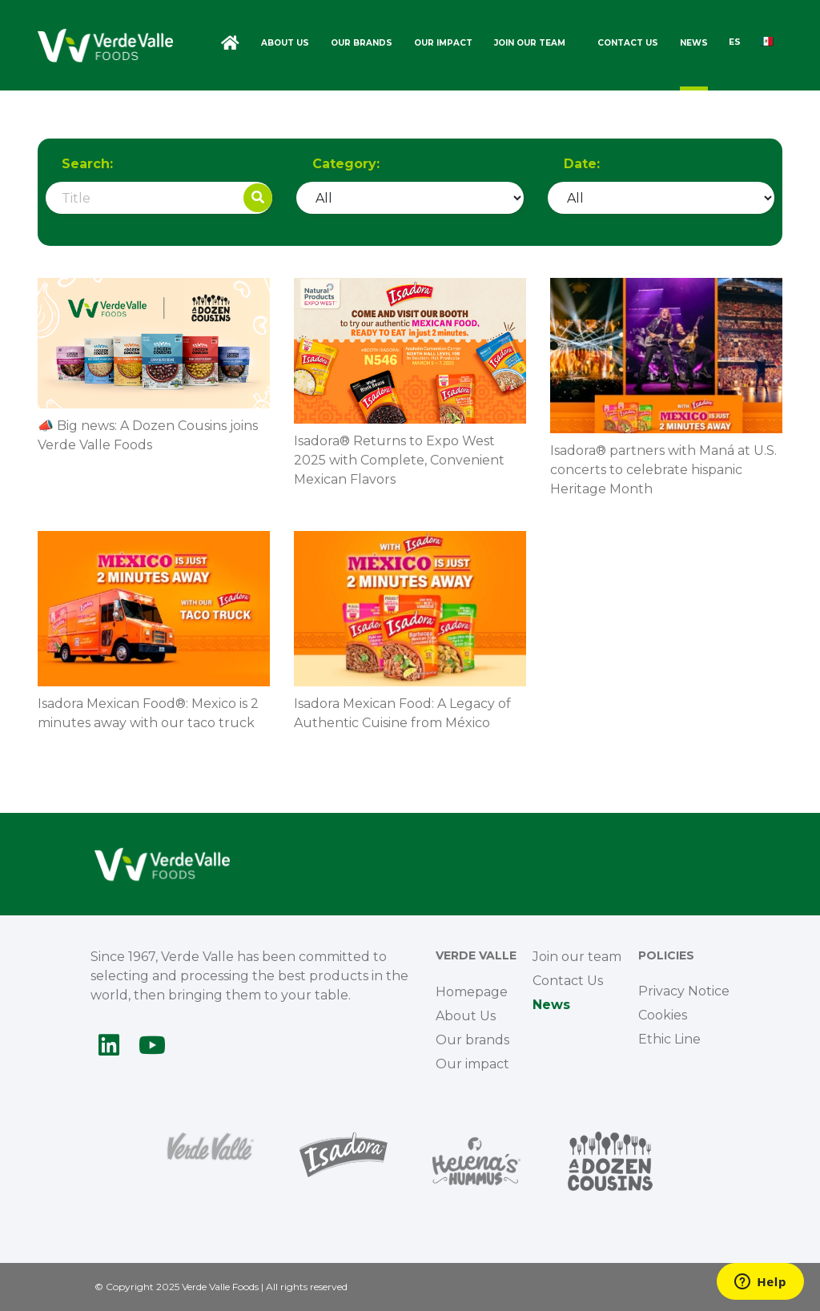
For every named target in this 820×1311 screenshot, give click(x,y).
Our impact (443, 43)
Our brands (361, 43)
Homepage (472, 991)
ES (735, 42)
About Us (285, 43)
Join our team (529, 43)
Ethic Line (669, 1039)
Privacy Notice (684, 991)
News (694, 43)
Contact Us (627, 43)
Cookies (662, 1015)
